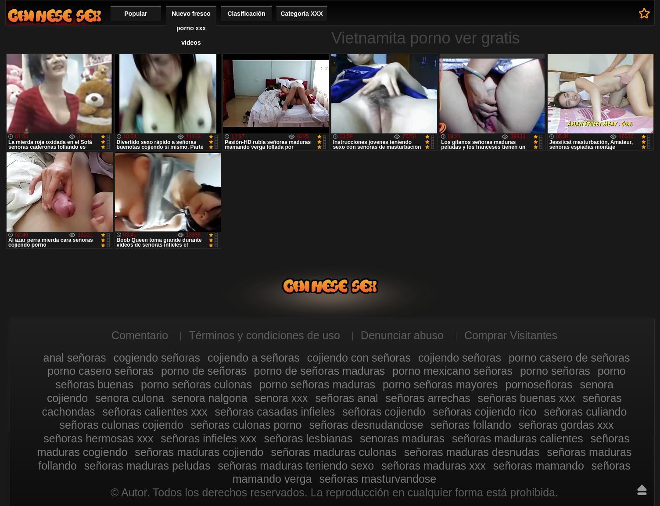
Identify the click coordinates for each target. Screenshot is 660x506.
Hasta (642, 489)
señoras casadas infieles (275, 412)
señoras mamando (538, 465)
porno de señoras (204, 371)
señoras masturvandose (377, 479)
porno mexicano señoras (452, 371)
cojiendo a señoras (254, 358)
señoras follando (470, 425)
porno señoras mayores (440, 384)
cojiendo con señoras (359, 358)
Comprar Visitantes (510, 335)
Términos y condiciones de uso (264, 335)
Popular (135, 13)
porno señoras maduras (317, 384)
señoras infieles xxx (208, 438)
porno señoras (555, 371)
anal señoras (74, 358)
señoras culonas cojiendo (121, 425)
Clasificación (246, 13)
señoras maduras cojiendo (199, 452)
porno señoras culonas (196, 384)
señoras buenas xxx (526, 398)
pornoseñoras (539, 384)
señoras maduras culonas (333, 452)
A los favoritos (644, 13)
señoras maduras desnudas (472, 452)
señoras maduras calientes (517, 438)
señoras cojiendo (383, 412)
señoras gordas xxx (566, 425)
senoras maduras (402, 438)
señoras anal (346, 398)
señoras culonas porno (246, 425)
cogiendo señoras (157, 358)
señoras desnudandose (366, 425)
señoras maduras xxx (433, 465)
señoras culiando (585, 412)
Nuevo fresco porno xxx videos (191, 28)
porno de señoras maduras (319, 371)
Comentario (139, 335)
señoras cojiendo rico (484, 412)
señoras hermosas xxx (98, 438)
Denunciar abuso (402, 335)
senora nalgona (209, 398)
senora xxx (281, 398)
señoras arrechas (428, 398)
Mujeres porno (54, 15)
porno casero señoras (100, 371)
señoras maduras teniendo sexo (296, 465)
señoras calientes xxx (155, 412)
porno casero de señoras (569, 358)
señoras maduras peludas (147, 465)
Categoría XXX (301, 13)
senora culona (129, 398)
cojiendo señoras (459, 358)
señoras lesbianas (308, 438)
